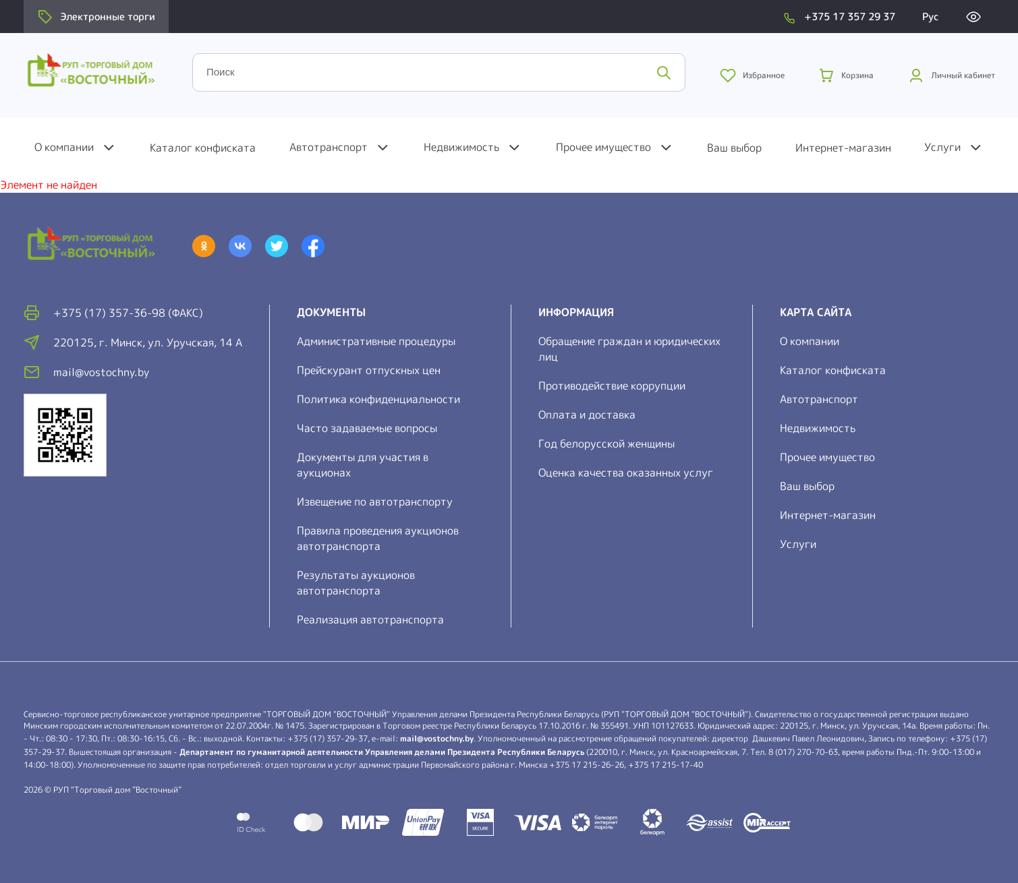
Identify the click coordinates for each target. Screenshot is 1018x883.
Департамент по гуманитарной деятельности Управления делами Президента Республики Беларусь (381, 752)
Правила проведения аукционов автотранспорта (378, 538)
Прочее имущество (603, 147)
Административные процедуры (376, 341)
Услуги (942, 147)
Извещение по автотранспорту (375, 501)
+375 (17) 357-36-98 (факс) (128, 312)
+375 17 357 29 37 (849, 16)
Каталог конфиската (203, 147)
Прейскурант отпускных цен (369, 370)
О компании (64, 147)
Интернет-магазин (843, 147)
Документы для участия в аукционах (362, 465)
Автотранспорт (328, 147)
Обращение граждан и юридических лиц (629, 349)
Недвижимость (461, 147)
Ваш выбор (734, 147)
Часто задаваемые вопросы (367, 428)
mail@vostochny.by (437, 738)
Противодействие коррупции (611, 385)
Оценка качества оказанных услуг (625, 472)
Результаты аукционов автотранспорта (356, 583)
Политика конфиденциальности (378, 399)
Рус (930, 16)
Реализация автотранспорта (370, 619)
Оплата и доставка (586, 414)
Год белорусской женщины (606, 443)
